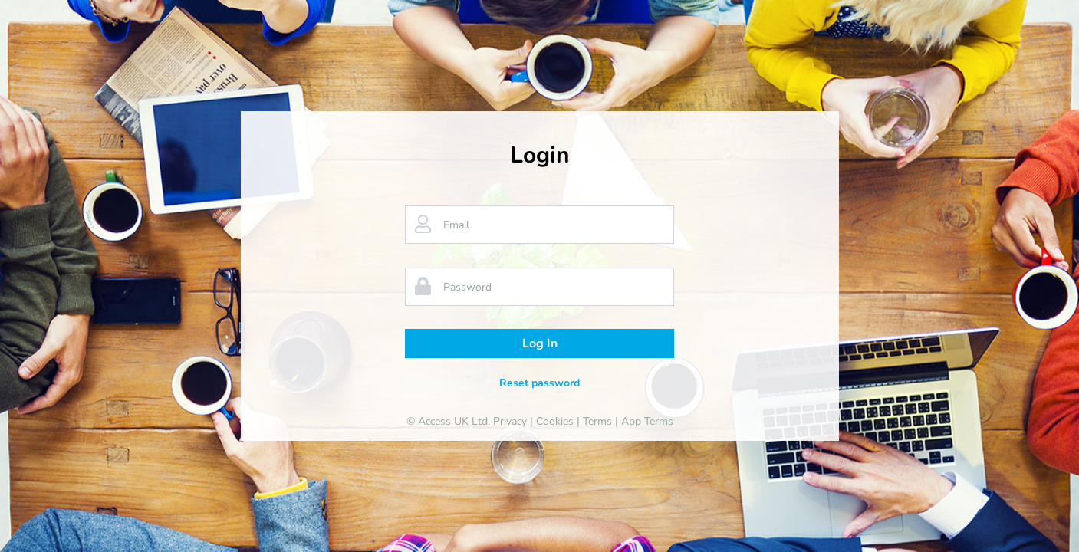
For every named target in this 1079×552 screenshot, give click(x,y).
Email (456, 225)
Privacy (510, 421)
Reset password (539, 383)
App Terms (647, 421)
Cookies (555, 421)
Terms (597, 421)
